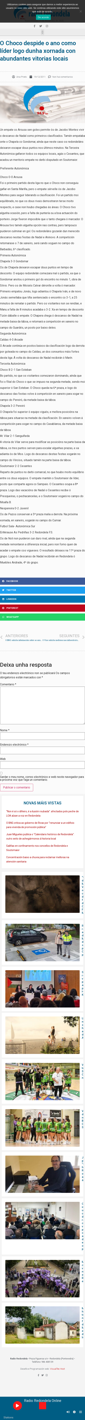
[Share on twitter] (42, 590)
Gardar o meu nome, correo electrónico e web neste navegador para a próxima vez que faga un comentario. (42, 778)
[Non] (80, 11)
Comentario (8, 684)
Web (3, 759)
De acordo (43, 17)
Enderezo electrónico (14, 744)
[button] (42, 32)
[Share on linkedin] (42, 599)
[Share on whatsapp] (42, 617)
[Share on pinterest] (42, 608)
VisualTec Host (57, 1368)
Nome (4, 730)
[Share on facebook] (42, 581)
